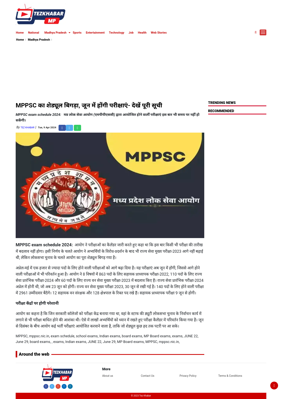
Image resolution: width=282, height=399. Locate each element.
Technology (116, 32)
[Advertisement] (141, 71)
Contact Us (147, 375)
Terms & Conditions (230, 375)
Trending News (222, 103)
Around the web (34, 354)
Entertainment (95, 32)
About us (107, 375)
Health (142, 32)
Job (131, 32)
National (33, 32)
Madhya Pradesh (55, 32)
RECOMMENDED (221, 111)
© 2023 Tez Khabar (141, 395)
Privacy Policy (188, 375)
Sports (77, 32)
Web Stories (159, 32)
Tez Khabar (27, 127)
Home (20, 32)
